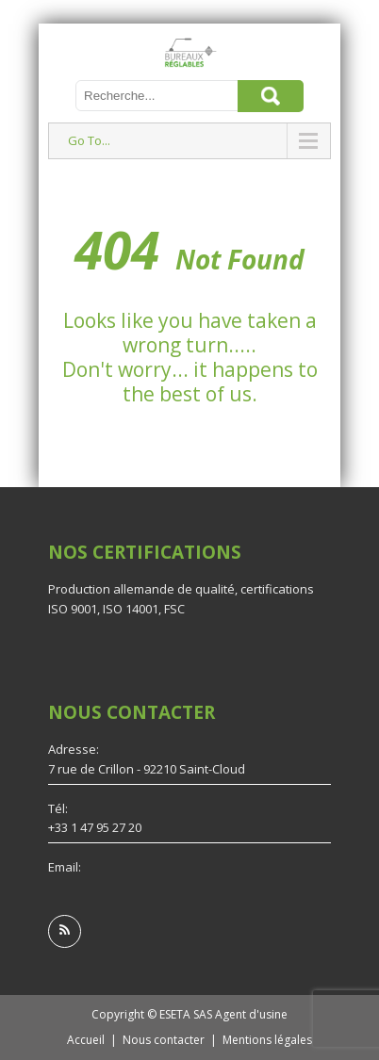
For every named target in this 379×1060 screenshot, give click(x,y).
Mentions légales (267, 1040)
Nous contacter (164, 1040)
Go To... (89, 140)
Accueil (86, 1040)
